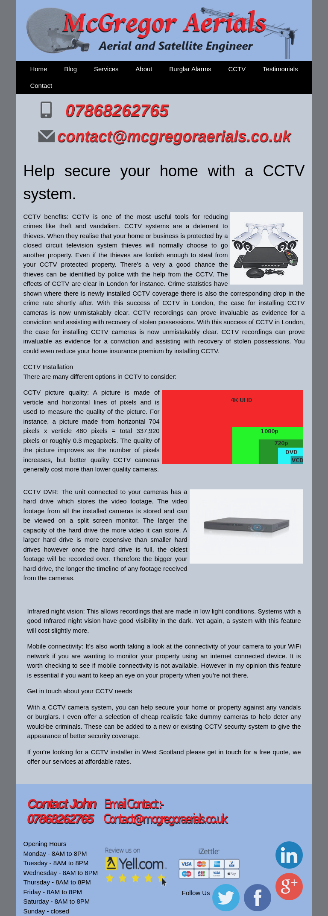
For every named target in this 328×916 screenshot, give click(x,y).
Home (38, 69)
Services (106, 69)
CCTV (237, 69)
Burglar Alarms (190, 69)
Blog (70, 69)
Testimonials (280, 69)
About (143, 69)
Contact (41, 85)
